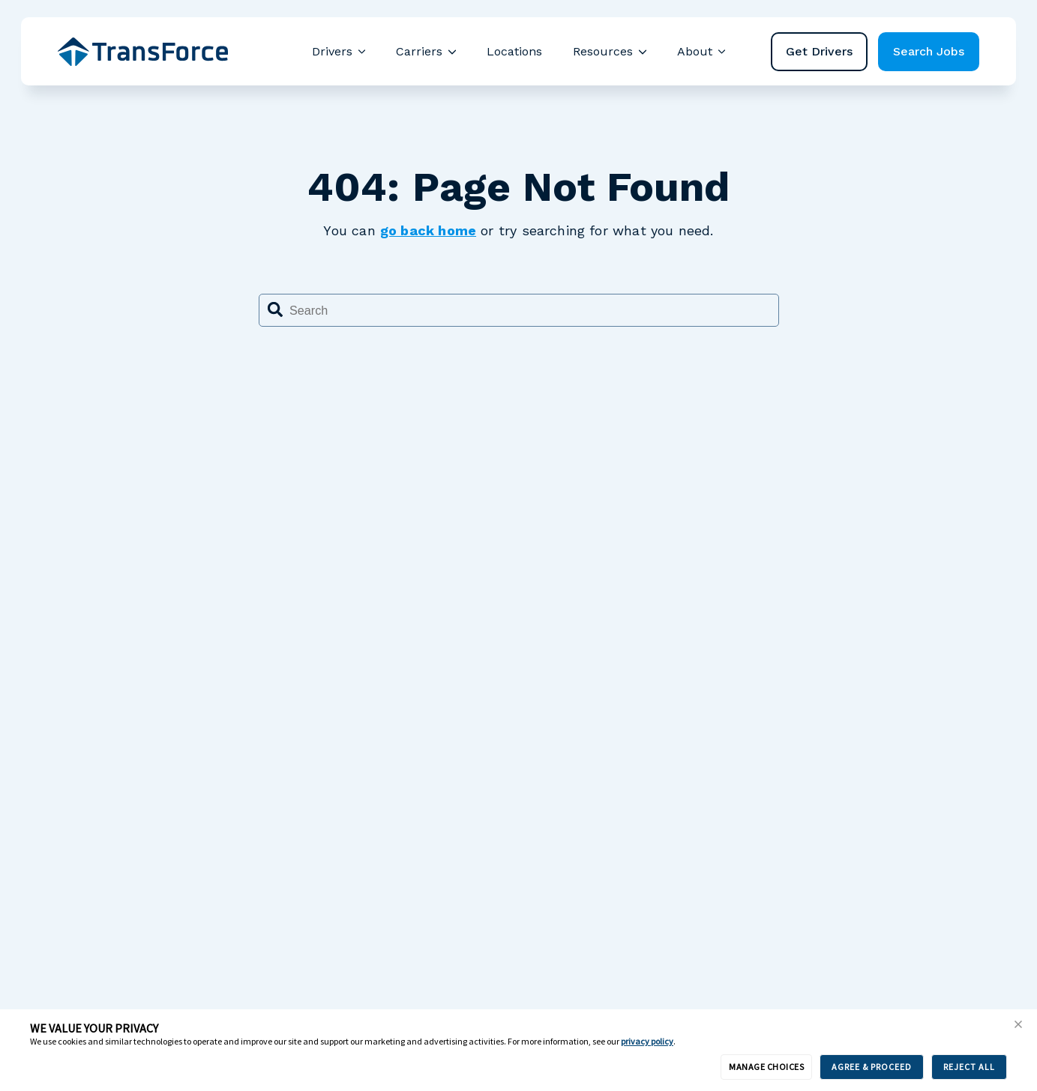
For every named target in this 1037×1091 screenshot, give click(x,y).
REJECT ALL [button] (969, 1066)
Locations (514, 51)
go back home (428, 230)
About (694, 51)
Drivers (332, 51)
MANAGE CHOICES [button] (766, 1066)
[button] (1018, 1024)
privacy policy (647, 1041)
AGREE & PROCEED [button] (872, 1066)
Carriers (419, 51)
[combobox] (518, 310)
